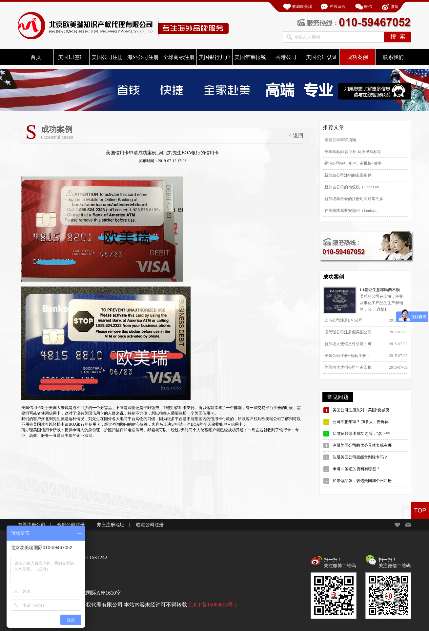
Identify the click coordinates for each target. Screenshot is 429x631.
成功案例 (357, 57)
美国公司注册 (107, 57)
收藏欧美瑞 (302, 6)
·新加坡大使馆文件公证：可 (347, 344)
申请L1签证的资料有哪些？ (356, 469)
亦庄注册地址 (110, 524)
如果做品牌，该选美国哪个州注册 (362, 480)
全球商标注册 (178, 57)
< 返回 (296, 135)
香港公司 (286, 57)
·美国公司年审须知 (339, 140)
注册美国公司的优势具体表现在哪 (362, 445)
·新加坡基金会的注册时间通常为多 (353, 198)
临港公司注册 (150, 524)
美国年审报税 (250, 57)
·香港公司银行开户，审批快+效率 (352, 163)
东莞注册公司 (31, 524)
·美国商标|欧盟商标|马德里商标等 (352, 151)
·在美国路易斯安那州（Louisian (350, 210)
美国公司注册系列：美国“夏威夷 (361, 410)
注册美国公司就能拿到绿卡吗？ (360, 457)
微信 (368, 6)
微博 (394, 6)
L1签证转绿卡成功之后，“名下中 (361, 433)
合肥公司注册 (71, 524)
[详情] (381, 309)
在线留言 (337, 6)
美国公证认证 (321, 57)
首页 (36, 57)
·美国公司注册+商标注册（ (346, 355)
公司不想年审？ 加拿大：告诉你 (361, 421)
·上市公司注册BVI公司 (343, 320)
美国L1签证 (71, 57)
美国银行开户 (214, 57)
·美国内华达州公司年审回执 (347, 367)
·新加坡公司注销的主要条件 (347, 175)
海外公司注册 (143, 57)
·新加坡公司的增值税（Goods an (351, 187)
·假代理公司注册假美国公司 (347, 332)
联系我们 (393, 57)
